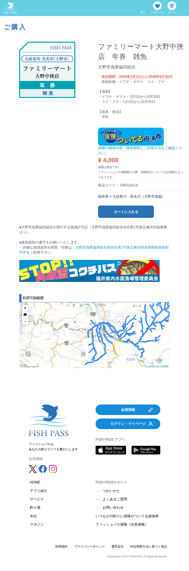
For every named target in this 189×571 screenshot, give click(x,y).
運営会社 (117, 546)
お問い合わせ (113, 507)
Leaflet (151, 366)
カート (172, 12)
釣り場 (35, 507)
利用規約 (61, 546)
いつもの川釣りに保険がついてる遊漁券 (127, 516)
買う (143, 12)
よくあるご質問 (115, 499)
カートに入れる (126, 212)
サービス (37, 499)
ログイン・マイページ (132, 424)
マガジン (37, 524)
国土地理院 (163, 366)
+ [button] (25, 308)
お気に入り (157, 12)
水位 (33, 516)
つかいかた (111, 491)
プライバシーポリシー (89, 546)
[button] (25, 314)
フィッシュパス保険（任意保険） (122, 524)
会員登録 (137, 410)
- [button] (25, 321)
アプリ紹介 (38, 491)
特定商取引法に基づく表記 (148, 546)
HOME (35, 482)
